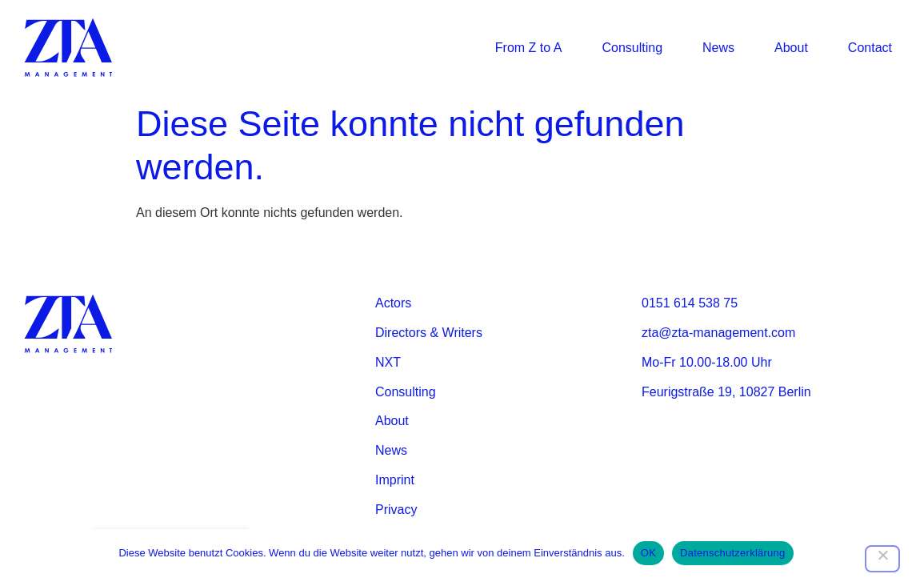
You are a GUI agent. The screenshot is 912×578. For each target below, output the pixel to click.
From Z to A (528, 47)
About (791, 47)
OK (648, 553)
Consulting (632, 47)
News (718, 47)
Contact (870, 47)
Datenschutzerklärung (732, 553)
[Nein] (882, 558)
